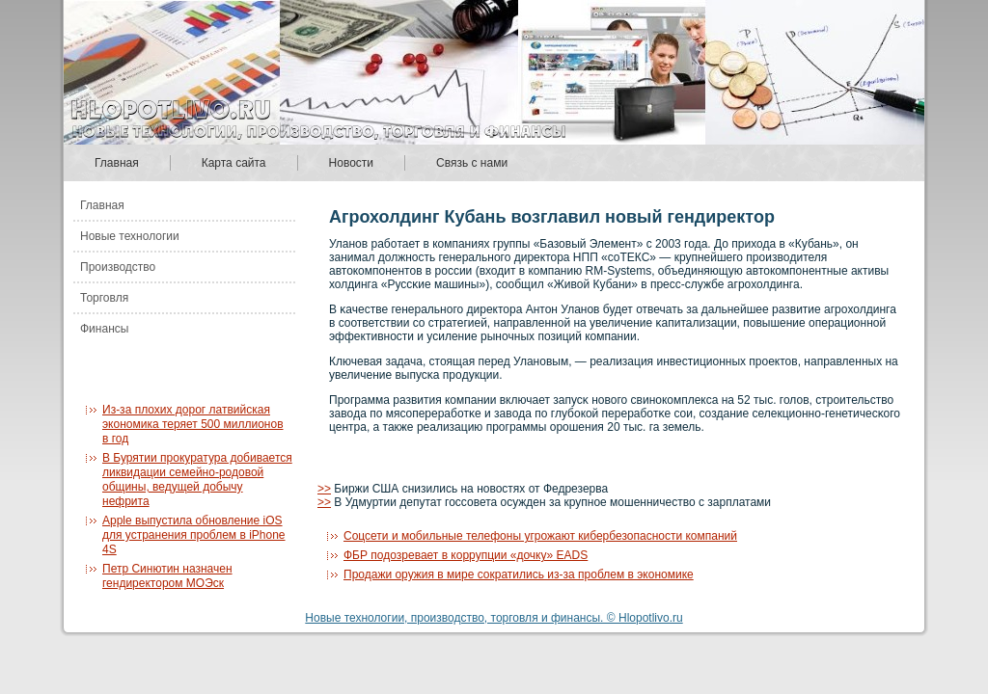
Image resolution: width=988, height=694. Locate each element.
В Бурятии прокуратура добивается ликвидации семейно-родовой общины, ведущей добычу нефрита (197, 479)
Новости (351, 163)
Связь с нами (472, 163)
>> (324, 488)
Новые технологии (129, 236)
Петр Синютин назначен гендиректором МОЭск (167, 576)
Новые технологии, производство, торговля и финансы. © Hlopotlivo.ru (493, 618)
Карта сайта (234, 163)
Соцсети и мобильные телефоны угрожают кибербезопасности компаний (540, 536)
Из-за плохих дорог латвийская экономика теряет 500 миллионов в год (193, 424)
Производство (117, 267)
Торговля (104, 298)
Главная (117, 163)
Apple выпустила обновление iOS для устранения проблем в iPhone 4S (194, 535)
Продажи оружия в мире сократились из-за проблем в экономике (518, 574)
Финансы (104, 328)
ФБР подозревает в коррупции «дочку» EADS (465, 555)
